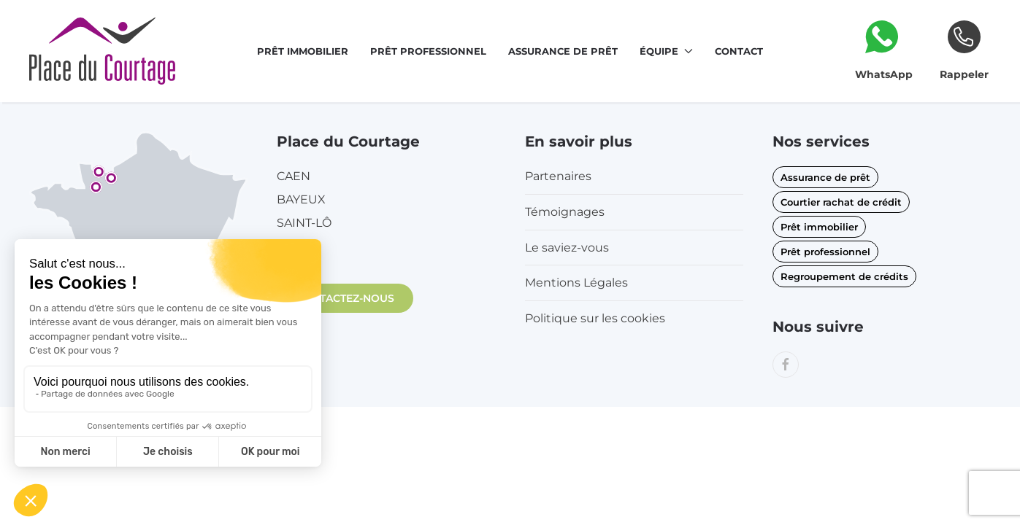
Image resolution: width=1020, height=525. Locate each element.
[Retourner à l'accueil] (102, 51)
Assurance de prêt (563, 51)
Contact (739, 51)
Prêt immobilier (302, 51)
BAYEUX (301, 199)
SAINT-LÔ (304, 223)
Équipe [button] (666, 51)
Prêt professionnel (428, 51)
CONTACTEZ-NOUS (345, 298)
